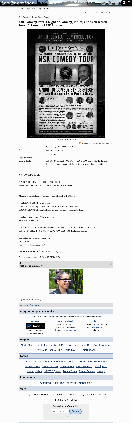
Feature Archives (97, 394)
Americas (45, 382)
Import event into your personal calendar (96, 143)
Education (86, 361)
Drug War (72, 361)
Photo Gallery (76, 394)
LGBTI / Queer (52, 371)
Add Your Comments (30, 305)
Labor (38, 371)
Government (67, 366)
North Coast (28, 345)
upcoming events (94, 327)
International (89, 350)
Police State (70, 371)
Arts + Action (58, 361)
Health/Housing (84, 366)
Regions (25, 339)
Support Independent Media (37, 311)
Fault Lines (61, 399)
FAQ (28, 394)
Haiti (55, 382)
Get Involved (58, 394)
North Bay (60, 345)
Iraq (62, 382)
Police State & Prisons (41, 17)
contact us (71, 330)
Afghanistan (85, 382)
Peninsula (41, 350)
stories (97, 324)
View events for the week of (98, 12)
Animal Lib (31, 361)
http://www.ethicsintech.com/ (32, 245)
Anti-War (44, 361)
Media (30, 371)
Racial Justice (87, 371)
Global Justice (50, 366)
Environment (32, 366)
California (69, 350)
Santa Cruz (55, 350)
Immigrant (101, 366)
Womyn (101, 371)
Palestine (71, 382)
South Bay (86, 345)
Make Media (41, 394)
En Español (100, 361)
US (78, 350)
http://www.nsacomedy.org (50, 251)
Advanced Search (66, 417)
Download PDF (62, 139)
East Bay (73, 345)
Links (74, 399)
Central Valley (44, 345)
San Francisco (24, 17)
